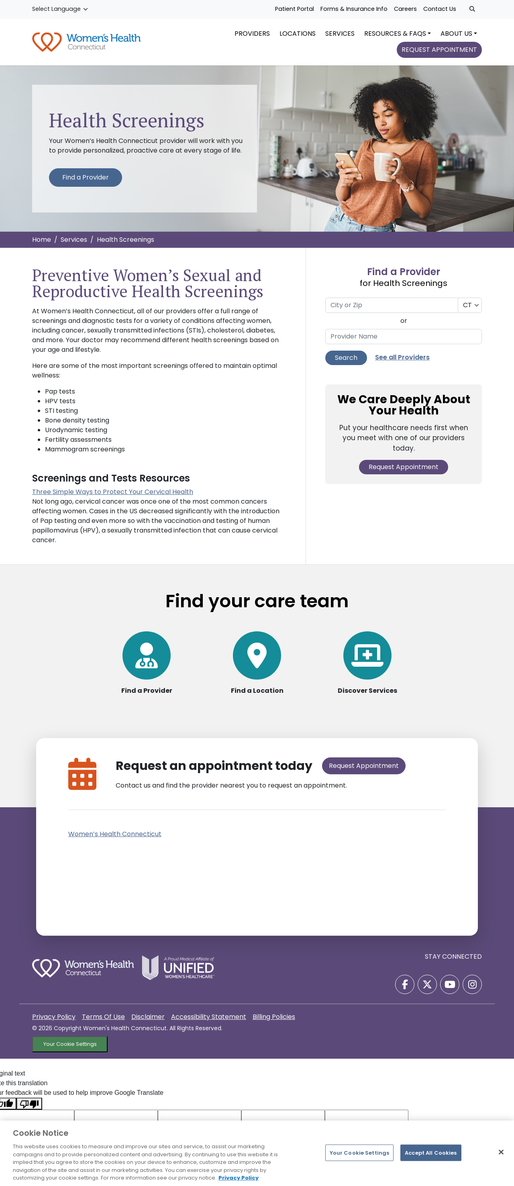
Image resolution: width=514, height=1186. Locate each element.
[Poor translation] (29, 1096)
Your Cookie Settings (70, 1036)
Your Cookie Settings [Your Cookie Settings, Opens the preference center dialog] (360, 1152)
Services (74, 244)
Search (346, 362)
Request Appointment (404, 472)
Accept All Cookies (431, 1152)
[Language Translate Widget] (60, 9)
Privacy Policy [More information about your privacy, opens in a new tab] (238, 1178)
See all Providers (402, 362)
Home (41, 244)
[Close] (501, 1152)
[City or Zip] (391, 310)
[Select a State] (470, 310)
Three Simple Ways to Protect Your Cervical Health (112, 497)
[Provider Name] (403, 341)
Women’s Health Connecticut (114, 826)
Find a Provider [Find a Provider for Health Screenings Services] (85, 182)
